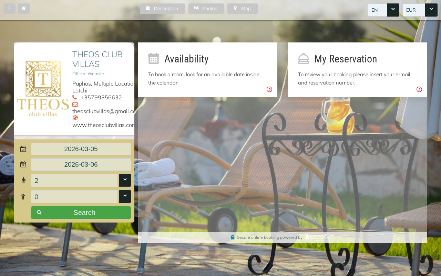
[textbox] (81, 149)
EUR (411, 10)
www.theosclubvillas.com (104, 124)
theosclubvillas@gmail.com (106, 111)
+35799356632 (101, 97)
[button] (9, 8)
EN (374, 10)
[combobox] (383, 10)
